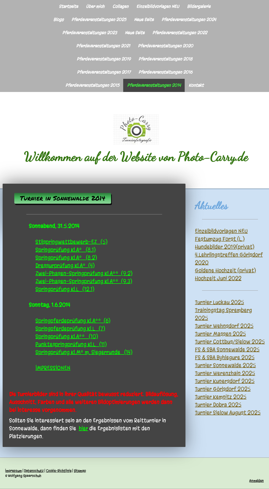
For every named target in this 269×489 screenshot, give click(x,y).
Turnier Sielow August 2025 (228, 412)
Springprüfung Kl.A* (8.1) (65, 249)
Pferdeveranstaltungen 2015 (92, 85)
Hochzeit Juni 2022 (218, 278)
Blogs (58, 19)
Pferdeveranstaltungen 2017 (104, 72)
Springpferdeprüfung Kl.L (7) (70, 328)
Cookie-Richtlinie (58, 471)
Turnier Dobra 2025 (218, 404)
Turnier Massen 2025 (220, 333)
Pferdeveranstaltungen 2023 (89, 32)
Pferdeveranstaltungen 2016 (165, 72)
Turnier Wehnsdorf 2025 (224, 326)
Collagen (120, 6)
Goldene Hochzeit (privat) (225, 270)
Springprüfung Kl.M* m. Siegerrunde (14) (83, 352)
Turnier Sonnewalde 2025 (225, 365)
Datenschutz (34, 471)
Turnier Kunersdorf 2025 (225, 381)
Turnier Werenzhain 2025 (225, 373)
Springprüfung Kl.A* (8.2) (66, 257)
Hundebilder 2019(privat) (224, 246)
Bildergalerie (198, 6)
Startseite (68, 6)
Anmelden (256, 480)
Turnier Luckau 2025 (219, 302)
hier (83, 428)
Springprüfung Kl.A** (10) (66, 336)
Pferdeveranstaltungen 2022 (179, 32)
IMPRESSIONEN (52, 368)
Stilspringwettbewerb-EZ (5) (71, 241)
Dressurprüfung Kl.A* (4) (65, 265)
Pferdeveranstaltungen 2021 (103, 46)
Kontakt (196, 85)
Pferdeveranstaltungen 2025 (98, 19)
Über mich (95, 6)
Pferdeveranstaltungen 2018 (165, 59)
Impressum (13, 471)
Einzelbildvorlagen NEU (157, 6)
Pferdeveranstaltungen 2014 (154, 85)
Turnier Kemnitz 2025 (220, 396)
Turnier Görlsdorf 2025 (223, 389)
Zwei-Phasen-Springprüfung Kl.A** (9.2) (83, 273)
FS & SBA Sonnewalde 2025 (227, 349)
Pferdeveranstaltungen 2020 (165, 46)
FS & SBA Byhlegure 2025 (225, 357)
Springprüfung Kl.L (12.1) (64, 289)
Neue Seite (144, 19)
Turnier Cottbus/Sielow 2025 (230, 341)
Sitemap (80, 471)
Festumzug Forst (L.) (220, 239)
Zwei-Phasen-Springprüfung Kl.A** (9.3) (83, 281)
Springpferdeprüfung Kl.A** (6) (72, 320)
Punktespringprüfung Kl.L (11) (71, 344)
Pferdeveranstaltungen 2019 (104, 59)
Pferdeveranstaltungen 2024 (189, 19)
